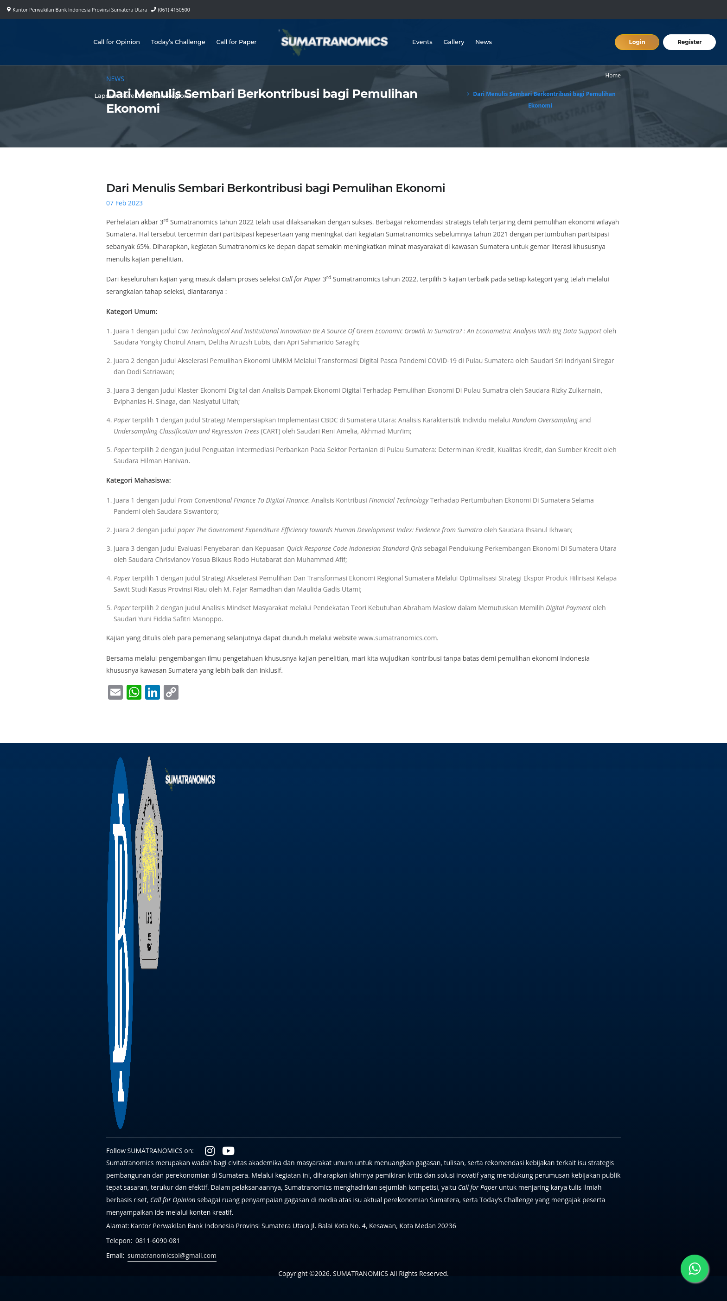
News (483, 41)
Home (613, 75)
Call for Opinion (117, 41)
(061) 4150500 (174, 9)
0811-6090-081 (157, 1240)
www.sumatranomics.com (397, 637)
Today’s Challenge (178, 41)
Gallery (454, 41)
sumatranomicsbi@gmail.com (172, 1255)
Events (422, 41)
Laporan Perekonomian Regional (144, 95)
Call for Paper (237, 41)
